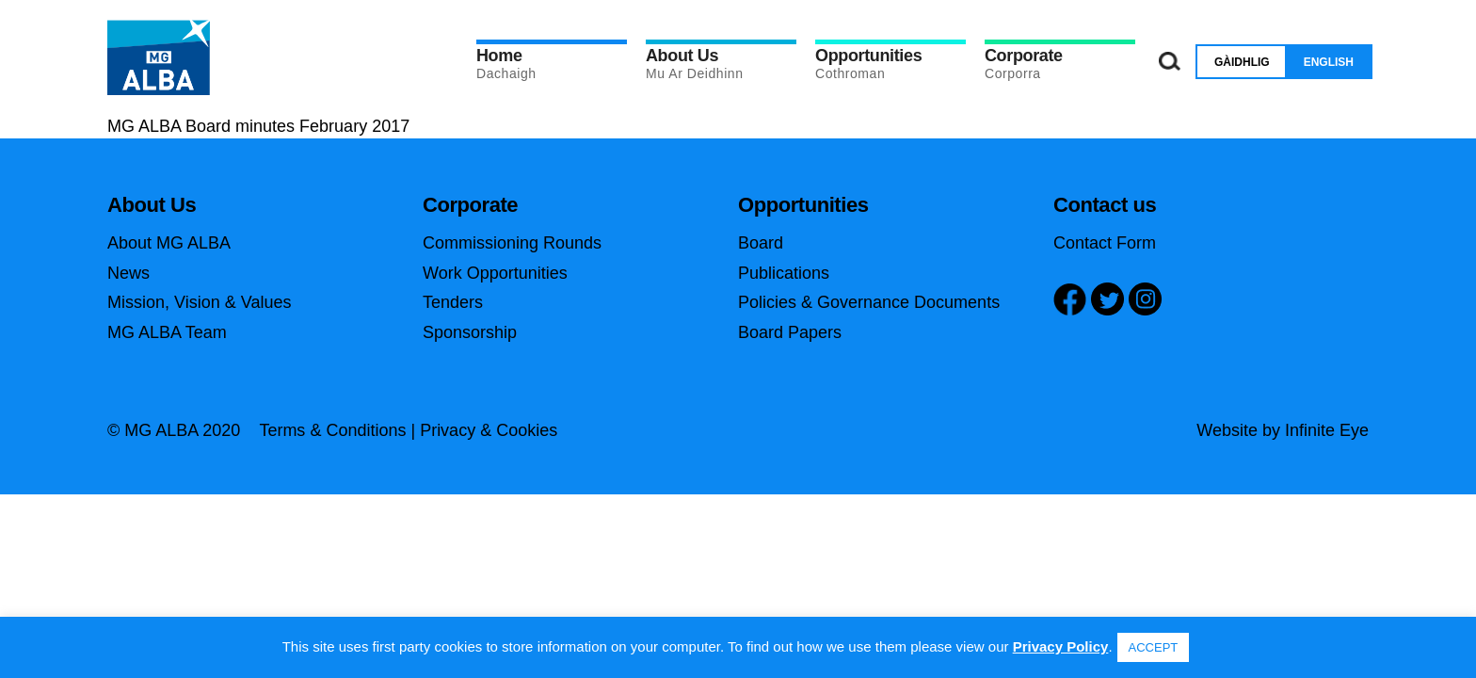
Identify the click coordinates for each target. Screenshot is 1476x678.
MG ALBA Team (167, 332)
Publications (783, 273)
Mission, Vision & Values (199, 302)
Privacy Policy (1061, 646)
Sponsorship (470, 332)
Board (760, 243)
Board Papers (790, 332)
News (128, 273)
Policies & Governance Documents (869, 302)
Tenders (453, 302)
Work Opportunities (495, 273)
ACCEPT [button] (1154, 647)
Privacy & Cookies (488, 430)
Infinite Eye (1327, 430)
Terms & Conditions (332, 430)
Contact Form (1104, 243)
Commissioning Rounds (512, 243)
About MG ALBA (169, 243)
